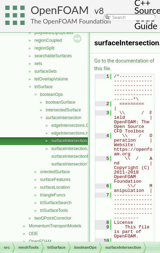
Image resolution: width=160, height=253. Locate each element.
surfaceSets (45, 71)
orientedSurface (55, 171)
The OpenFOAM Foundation (71, 21)
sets (38, 63)
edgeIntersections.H (70, 133)
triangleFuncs (52, 195)
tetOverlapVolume (51, 79)
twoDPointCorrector (52, 218)
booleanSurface (60, 102)
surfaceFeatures (55, 179)
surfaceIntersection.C (71, 140)
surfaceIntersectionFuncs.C (77, 156)
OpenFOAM (60, 10)
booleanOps (51, 94)
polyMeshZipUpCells (53, 32)
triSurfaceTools (54, 210)
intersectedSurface (63, 110)
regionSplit (44, 48)
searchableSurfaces (53, 55)
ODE (33, 233)
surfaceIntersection (63, 117)
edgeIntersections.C (70, 125)
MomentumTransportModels (55, 225)
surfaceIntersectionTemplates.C (80, 164)
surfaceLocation (55, 187)
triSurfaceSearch (55, 202)
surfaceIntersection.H (71, 148)
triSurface (43, 86)
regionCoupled (48, 40)
